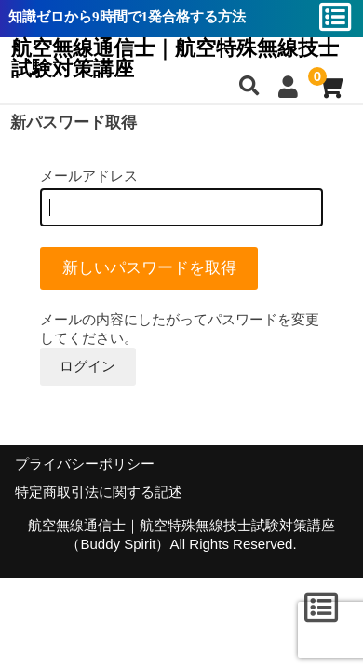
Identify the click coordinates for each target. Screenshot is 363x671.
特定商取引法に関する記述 (98, 492)
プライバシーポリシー (85, 464)
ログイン (87, 366)
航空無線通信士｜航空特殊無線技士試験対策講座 (175, 58)
